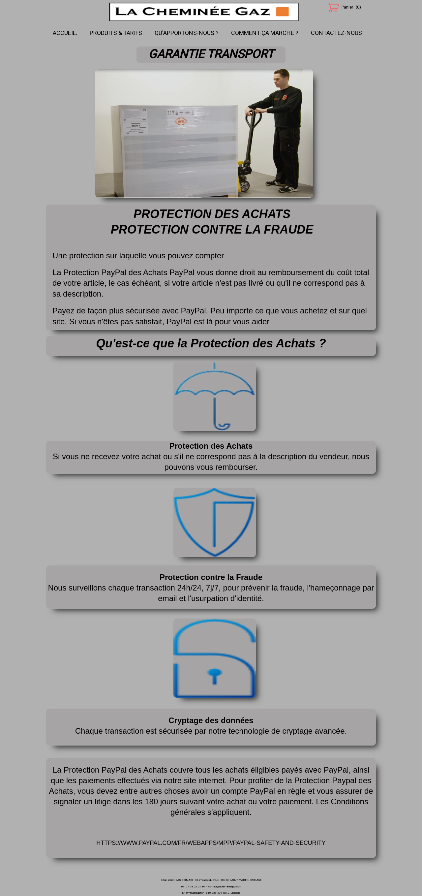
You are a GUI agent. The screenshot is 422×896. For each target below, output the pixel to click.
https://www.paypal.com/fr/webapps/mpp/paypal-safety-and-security (210, 843)
